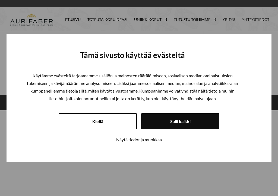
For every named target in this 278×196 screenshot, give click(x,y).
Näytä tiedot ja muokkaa (139, 139)
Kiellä (97, 121)
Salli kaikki (180, 121)
